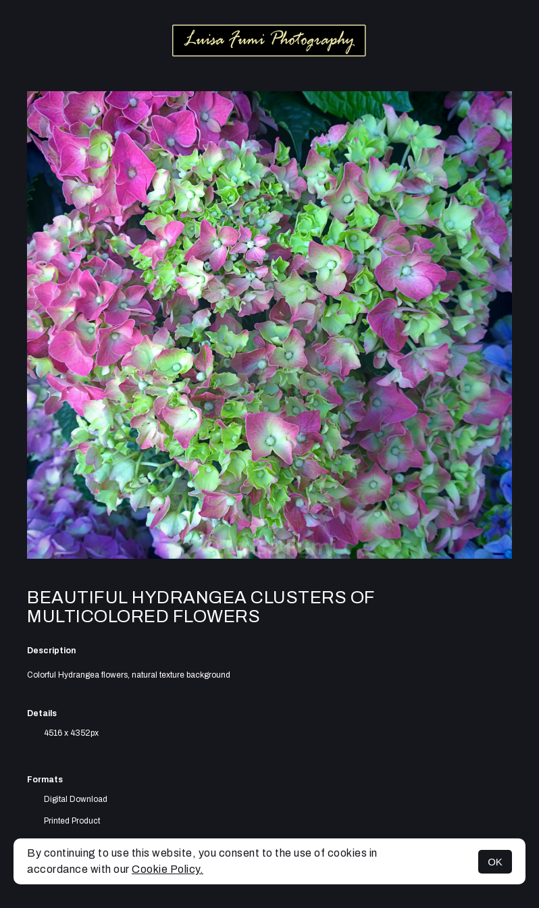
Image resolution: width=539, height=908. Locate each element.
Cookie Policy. (167, 869)
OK (495, 861)
